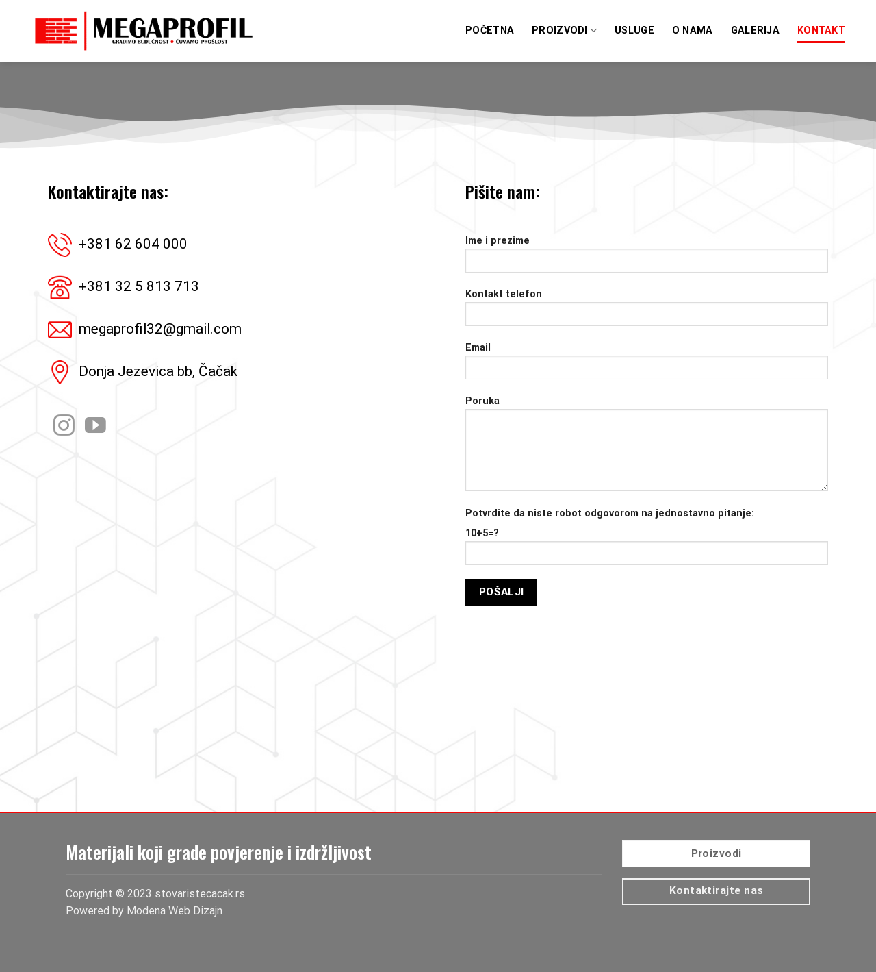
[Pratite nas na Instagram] (64, 427)
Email (646, 365)
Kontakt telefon (646, 312)
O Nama (692, 30)
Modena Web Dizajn (174, 910)
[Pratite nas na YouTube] (95, 427)
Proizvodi (564, 30)
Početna (489, 30)
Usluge (634, 30)
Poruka (646, 448)
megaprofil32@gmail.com (160, 329)
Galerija (755, 30)
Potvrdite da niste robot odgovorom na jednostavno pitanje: (609, 513)
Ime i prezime (646, 258)
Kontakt (821, 30)
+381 (133, 244)
